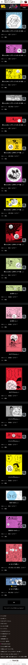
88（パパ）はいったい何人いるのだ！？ (10, 654)
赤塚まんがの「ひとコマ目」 (7, 649)
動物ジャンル (24, 5)
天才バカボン (4, 623)
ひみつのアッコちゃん (6, 621)
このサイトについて (10, 662)
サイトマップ (19, 662)
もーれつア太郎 (4, 626)
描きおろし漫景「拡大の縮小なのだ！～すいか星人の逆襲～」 (14, 657)
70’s (6, 158)
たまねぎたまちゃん (5, 631)
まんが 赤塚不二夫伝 (5, 646)
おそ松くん (3, 618)
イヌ (9, 34)
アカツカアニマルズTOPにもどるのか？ (14, 608)
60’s (6, 299)
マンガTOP (3, 616)
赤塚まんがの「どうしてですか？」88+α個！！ (11, 651)
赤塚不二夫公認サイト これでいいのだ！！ (9, 2)
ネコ (9, 84)
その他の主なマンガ (5, 633)
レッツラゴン (4, 628)
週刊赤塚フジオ (4, 638)
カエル (10, 296)
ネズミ (18, 567)
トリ (15, 567)
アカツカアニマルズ (5, 644)
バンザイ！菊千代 (5, 641)
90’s (6, 37)
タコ (9, 275)
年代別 (24, 7)
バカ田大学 (3, 636)
